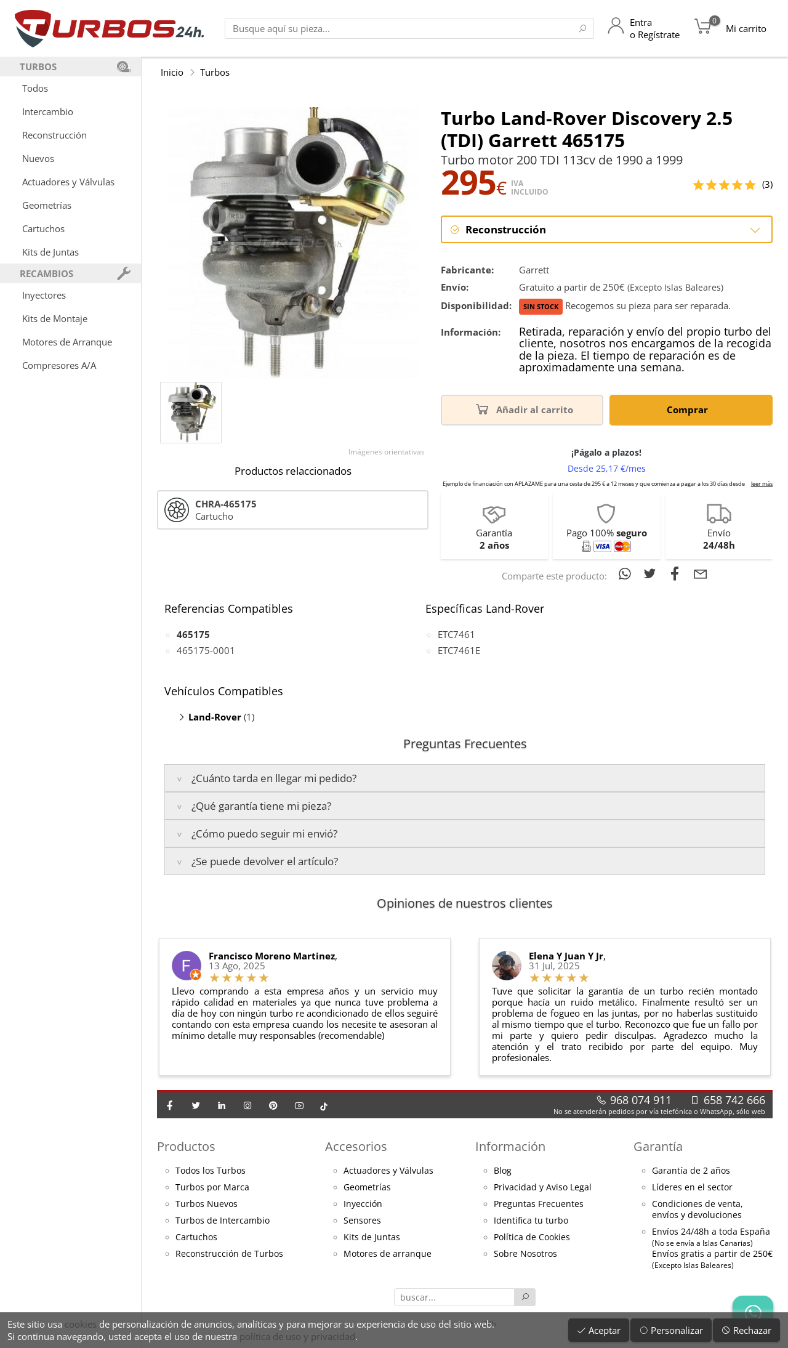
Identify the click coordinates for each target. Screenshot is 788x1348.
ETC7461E (459, 650)
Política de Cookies (532, 1237)
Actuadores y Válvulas (68, 182)
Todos (35, 88)
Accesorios (356, 1146)
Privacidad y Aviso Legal (543, 1187)
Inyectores (44, 295)
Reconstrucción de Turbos (229, 1253)
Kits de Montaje (54, 318)
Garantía (658, 1146)
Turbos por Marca (212, 1187)
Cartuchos (43, 228)
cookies (81, 1324)
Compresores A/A (59, 365)
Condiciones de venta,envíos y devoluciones (697, 1209)
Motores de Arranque (67, 342)
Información (510, 1146)
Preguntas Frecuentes (539, 1203)
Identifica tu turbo (531, 1220)
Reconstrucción (54, 135)
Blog (503, 1170)
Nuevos (38, 158)
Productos (186, 1146)
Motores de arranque (388, 1253)
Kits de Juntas (50, 252)
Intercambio (47, 111)
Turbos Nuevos (206, 1203)
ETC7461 (456, 634)
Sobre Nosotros (525, 1253)
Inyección (363, 1203)
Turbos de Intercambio (222, 1220)
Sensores (362, 1220)
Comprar (689, 408)
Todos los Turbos (210, 1170)
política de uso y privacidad (297, 1336)
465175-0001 (206, 650)
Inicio (172, 72)
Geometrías (46, 205)
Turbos (215, 72)
